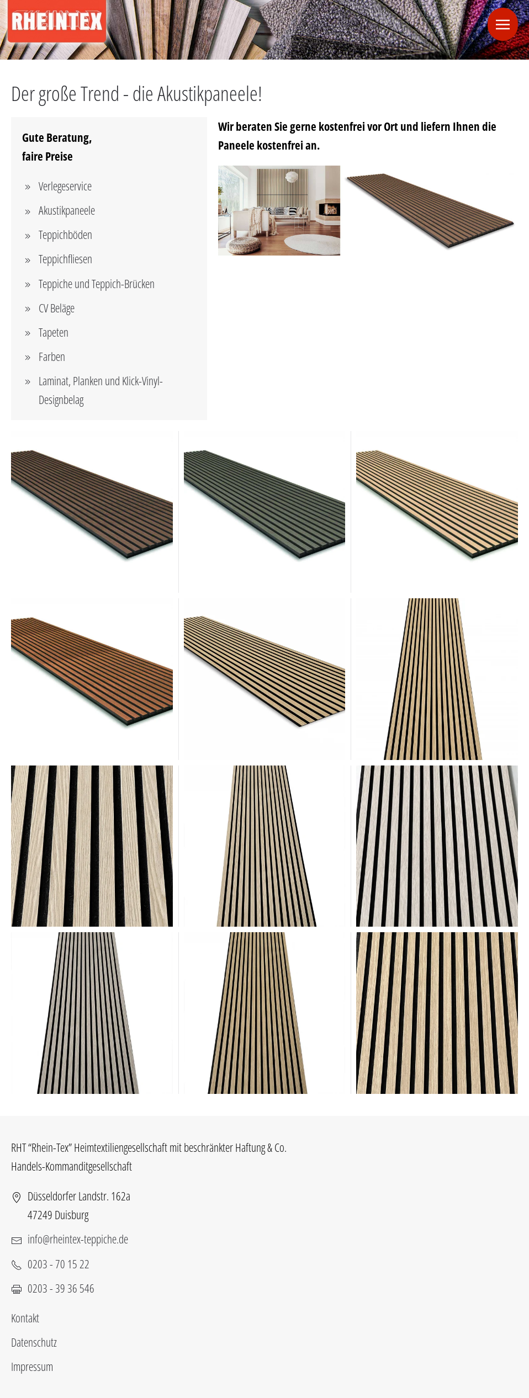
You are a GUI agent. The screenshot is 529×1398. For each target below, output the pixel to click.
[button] (503, 24)
